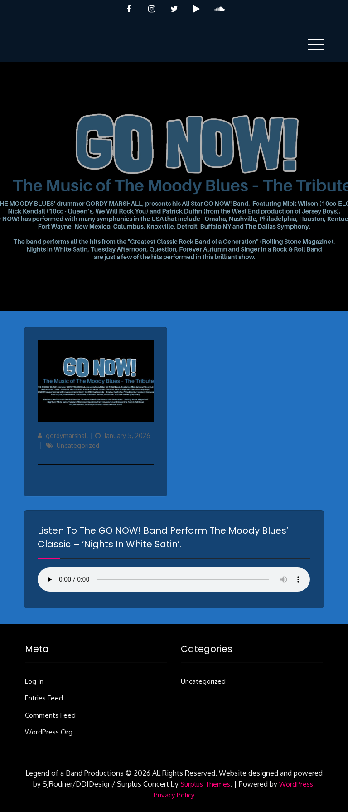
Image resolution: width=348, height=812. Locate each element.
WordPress (296, 784)
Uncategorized (78, 445)
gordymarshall (67, 435)
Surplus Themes (205, 784)
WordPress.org (48, 732)
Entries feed (44, 698)
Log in (34, 681)
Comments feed (50, 715)
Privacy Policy (174, 795)
